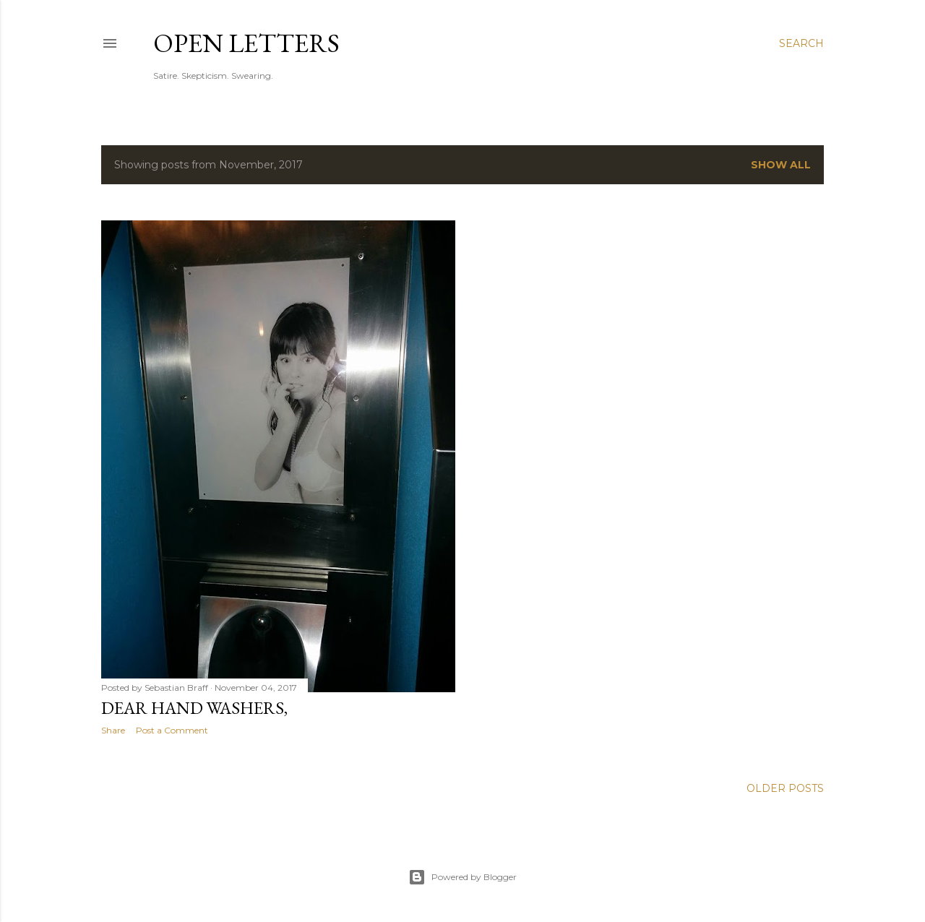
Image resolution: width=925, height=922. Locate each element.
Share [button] (113, 730)
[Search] (801, 43)
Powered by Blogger (462, 877)
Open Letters (246, 43)
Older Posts (785, 788)
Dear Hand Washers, (194, 708)
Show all (781, 164)
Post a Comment (172, 730)
